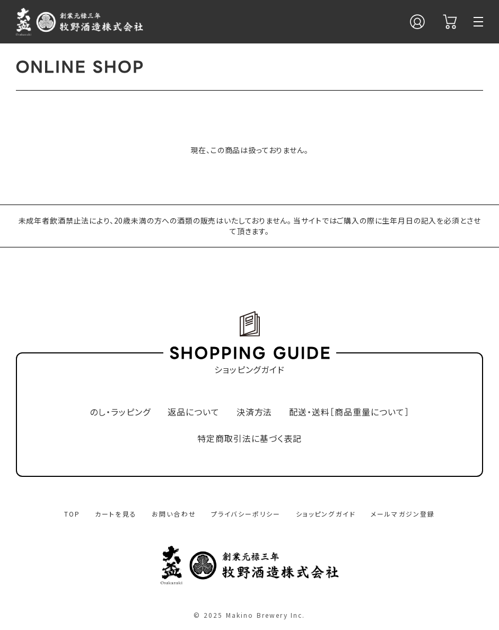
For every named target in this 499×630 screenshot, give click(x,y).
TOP (72, 513)
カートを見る (116, 513)
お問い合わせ (174, 513)
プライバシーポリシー (246, 513)
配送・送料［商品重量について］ (349, 412)
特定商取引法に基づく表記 (249, 438)
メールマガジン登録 (403, 513)
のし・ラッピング (120, 412)
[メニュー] (478, 21)
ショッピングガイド (326, 513)
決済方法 (255, 412)
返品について (194, 412)
